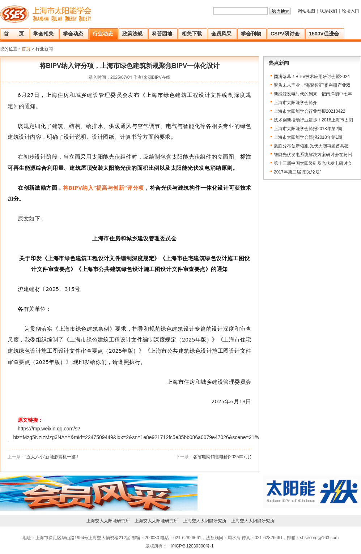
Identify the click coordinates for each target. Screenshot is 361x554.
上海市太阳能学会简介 (295, 102)
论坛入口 (350, 10)
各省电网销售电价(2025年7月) (222, 456)
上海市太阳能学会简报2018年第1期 (308, 137)
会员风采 (221, 33)
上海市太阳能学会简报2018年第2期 (308, 128)
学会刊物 (251, 33)
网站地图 (306, 10)
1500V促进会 (324, 33)
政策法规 (132, 33)
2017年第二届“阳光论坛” (297, 172)
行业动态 (103, 33)
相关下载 (192, 33)
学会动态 (73, 33)
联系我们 (328, 10)
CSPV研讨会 (285, 33)
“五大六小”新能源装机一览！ (52, 456)
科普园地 (162, 33)
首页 (26, 48)
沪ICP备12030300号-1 (191, 546)
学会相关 (43, 33)
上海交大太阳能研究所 (108, 520)
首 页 (14, 33)
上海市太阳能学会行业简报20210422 (309, 111)
